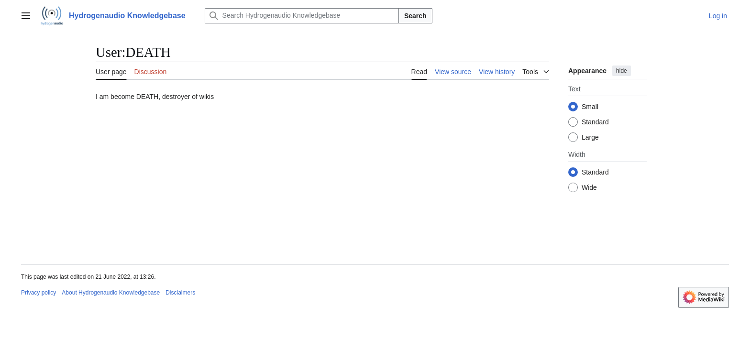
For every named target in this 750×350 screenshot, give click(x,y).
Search (415, 16)
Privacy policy (38, 292)
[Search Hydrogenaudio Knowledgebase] (302, 15)
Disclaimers (180, 292)
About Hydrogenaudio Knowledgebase (111, 292)
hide (621, 70)
